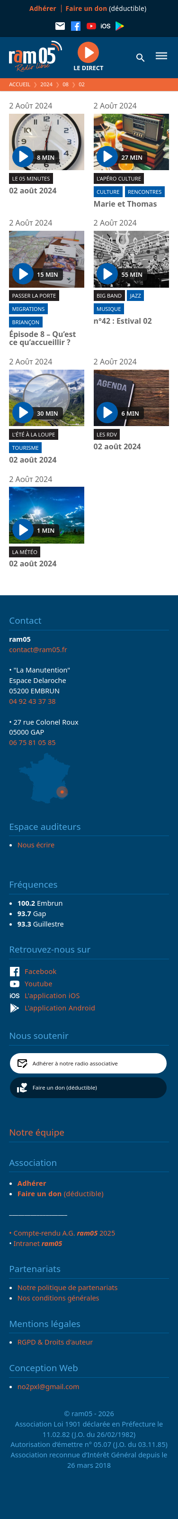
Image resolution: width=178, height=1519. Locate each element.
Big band (109, 295)
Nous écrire (36, 844)
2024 (46, 84)
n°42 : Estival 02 (123, 321)
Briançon (26, 322)
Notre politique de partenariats (68, 1287)
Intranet (37, 1243)
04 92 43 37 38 (32, 701)
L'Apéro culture (119, 178)
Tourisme (25, 447)
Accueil (19, 84)
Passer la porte (34, 295)
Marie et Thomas (125, 204)
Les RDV (107, 434)
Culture (108, 191)
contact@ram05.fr (38, 649)
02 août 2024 (32, 191)
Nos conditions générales (58, 1297)
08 (65, 84)
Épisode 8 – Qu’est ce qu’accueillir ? (42, 338)
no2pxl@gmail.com (49, 1386)
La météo (24, 551)
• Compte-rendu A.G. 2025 (62, 1232)
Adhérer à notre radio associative (75, 1063)
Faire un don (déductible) (65, 1087)
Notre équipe (36, 1132)
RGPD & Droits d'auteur (55, 1341)
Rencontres (144, 191)
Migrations (28, 308)
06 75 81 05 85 (32, 742)
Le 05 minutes (31, 178)
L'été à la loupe (33, 434)
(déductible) (106, 8)
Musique (109, 308)
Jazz (135, 295)
